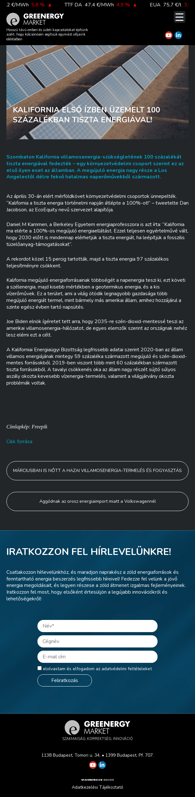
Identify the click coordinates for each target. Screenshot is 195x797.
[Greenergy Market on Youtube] (169, 35)
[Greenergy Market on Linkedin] (178, 35)
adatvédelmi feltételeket (127, 669)
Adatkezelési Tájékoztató (97, 787)
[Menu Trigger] (179, 17)
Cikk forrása (19, 441)
